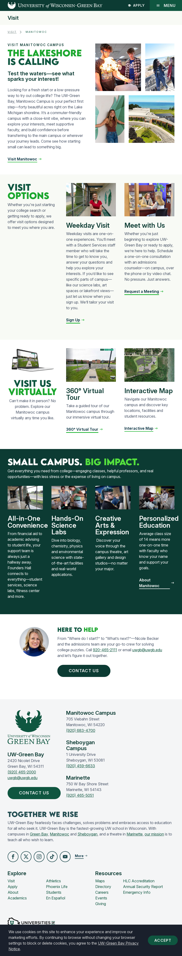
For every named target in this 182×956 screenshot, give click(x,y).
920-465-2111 (105, 649)
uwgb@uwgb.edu (147, 649)
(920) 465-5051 (80, 795)
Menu (166, 5)
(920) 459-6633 (80, 765)
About (13, 892)
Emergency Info (136, 892)
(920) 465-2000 (22, 772)
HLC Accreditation (139, 881)
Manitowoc (59, 834)
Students (53, 892)
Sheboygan (87, 834)
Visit (13, 18)
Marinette (135, 834)
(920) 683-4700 (80, 730)
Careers (102, 892)
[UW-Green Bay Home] (51, 5)
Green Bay (39, 834)
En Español (55, 898)
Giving (100, 903)
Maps (100, 881)
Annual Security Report (143, 886)
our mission (154, 834)
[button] (25, 159)
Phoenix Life (57, 886)
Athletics (53, 881)
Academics (17, 898)
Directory (103, 886)
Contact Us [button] (85, 670)
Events (101, 898)
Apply (136, 5)
